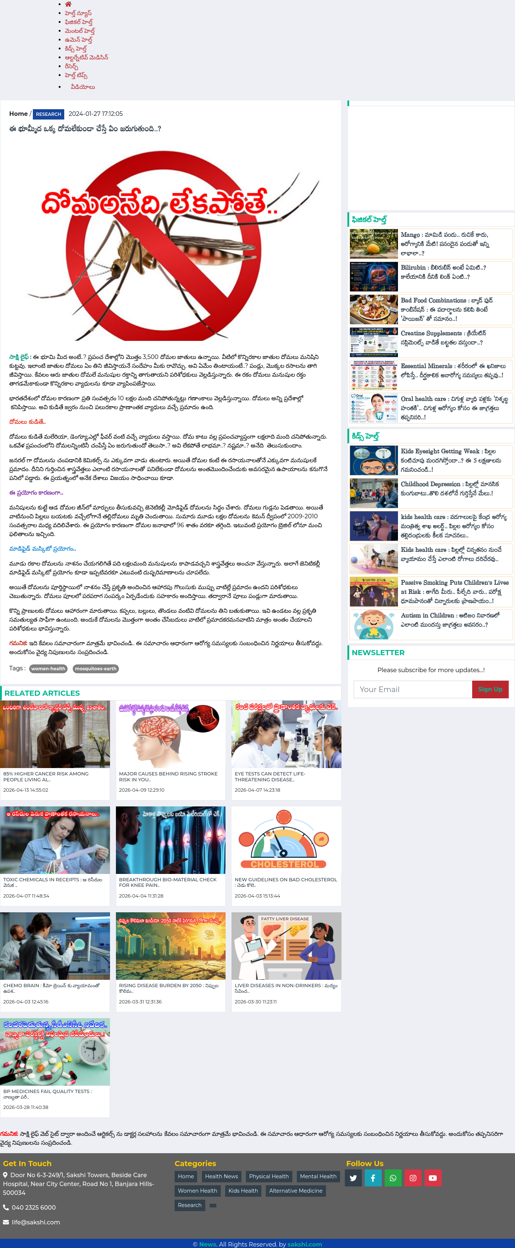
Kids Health (243, 1190)
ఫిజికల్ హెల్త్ (78, 21)
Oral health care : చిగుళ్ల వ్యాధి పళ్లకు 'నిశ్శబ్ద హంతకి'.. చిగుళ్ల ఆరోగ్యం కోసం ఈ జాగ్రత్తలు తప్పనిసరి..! (454, 410)
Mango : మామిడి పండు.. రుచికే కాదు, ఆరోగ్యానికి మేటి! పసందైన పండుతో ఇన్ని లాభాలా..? (445, 246)
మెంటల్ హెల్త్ (80, 30)
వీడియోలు (83, 86)
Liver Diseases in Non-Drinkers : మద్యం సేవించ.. (286, 988)
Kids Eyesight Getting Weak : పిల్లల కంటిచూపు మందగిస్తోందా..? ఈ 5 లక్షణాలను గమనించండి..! (451, 462)
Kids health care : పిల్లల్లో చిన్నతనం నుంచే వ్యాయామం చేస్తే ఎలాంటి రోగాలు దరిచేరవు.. (451, 556)
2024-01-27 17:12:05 (96, 113)
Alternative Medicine (295, 1190)
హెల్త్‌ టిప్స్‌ (76, 75)
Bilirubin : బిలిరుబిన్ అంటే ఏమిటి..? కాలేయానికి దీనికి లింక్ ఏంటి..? (443, 274)
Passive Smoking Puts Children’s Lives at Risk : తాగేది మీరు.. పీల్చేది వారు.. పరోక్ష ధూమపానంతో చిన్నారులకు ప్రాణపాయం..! (455, 594)
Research (190, 1205)
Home (186, 1176)
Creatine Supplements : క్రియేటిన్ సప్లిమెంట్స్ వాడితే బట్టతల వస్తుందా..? (443, 340)
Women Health (197, 1190)
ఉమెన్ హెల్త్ (78, 39)
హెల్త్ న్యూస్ (78, 13)
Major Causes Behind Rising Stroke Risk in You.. (168, 776)
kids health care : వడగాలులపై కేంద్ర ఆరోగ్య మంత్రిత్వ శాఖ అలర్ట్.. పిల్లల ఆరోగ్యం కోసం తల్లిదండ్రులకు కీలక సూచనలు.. (454, 528)
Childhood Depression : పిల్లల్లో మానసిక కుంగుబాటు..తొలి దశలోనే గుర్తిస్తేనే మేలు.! (450, 490)
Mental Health (318, 1176)
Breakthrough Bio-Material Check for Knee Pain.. (168, 882)
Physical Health (269, 1176)
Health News (221, 1176)
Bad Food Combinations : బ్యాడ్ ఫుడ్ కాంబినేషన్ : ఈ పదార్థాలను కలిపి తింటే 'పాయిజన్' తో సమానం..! (447, 311)
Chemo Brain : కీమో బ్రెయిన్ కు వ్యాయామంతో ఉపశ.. (51, 988)
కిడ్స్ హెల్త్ (75, 48)
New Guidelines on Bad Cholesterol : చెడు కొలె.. (286, 882)
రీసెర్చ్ (71, 66)
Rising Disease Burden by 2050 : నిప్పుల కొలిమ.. (169, 988)
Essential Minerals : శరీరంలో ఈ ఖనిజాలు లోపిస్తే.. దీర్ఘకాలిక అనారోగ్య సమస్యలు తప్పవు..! (453, 372)
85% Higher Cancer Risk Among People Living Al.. (46, 776)
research (48, 114)
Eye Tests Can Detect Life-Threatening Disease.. (270, 776)
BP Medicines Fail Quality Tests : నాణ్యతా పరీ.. (47, 1094)
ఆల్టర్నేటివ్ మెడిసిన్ (86, 57)
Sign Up (490, 689)
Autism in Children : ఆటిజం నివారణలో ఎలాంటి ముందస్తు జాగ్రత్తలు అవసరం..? (450, 622)
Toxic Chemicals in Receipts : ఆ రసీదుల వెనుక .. (52, 882)
